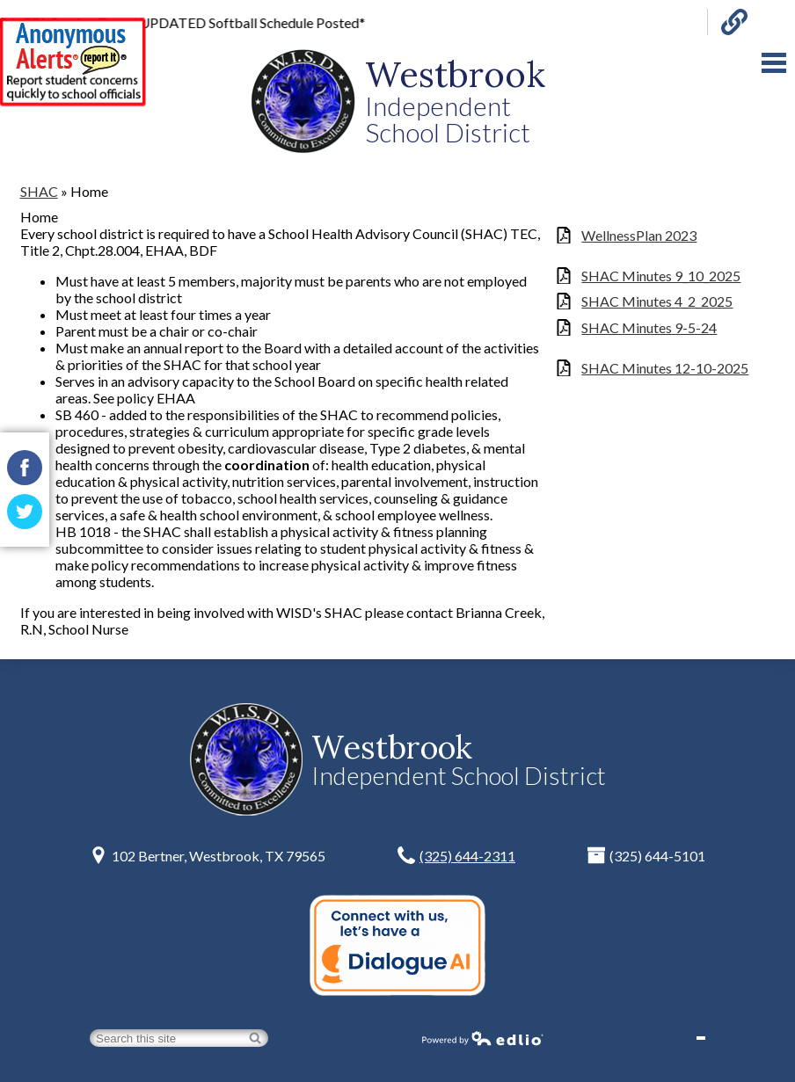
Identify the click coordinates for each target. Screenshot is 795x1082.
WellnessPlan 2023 (639, 235)
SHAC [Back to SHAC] (39, 191)
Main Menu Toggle (774, 63)
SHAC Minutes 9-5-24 (649, 327)
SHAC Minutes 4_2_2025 (657, 301)
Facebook (24, 472)
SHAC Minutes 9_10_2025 (660, 275)
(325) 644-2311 (467, 855)
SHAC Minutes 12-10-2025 (664, 367)
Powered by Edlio (482, 1038)
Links (734, 22)
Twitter (24, 516)
